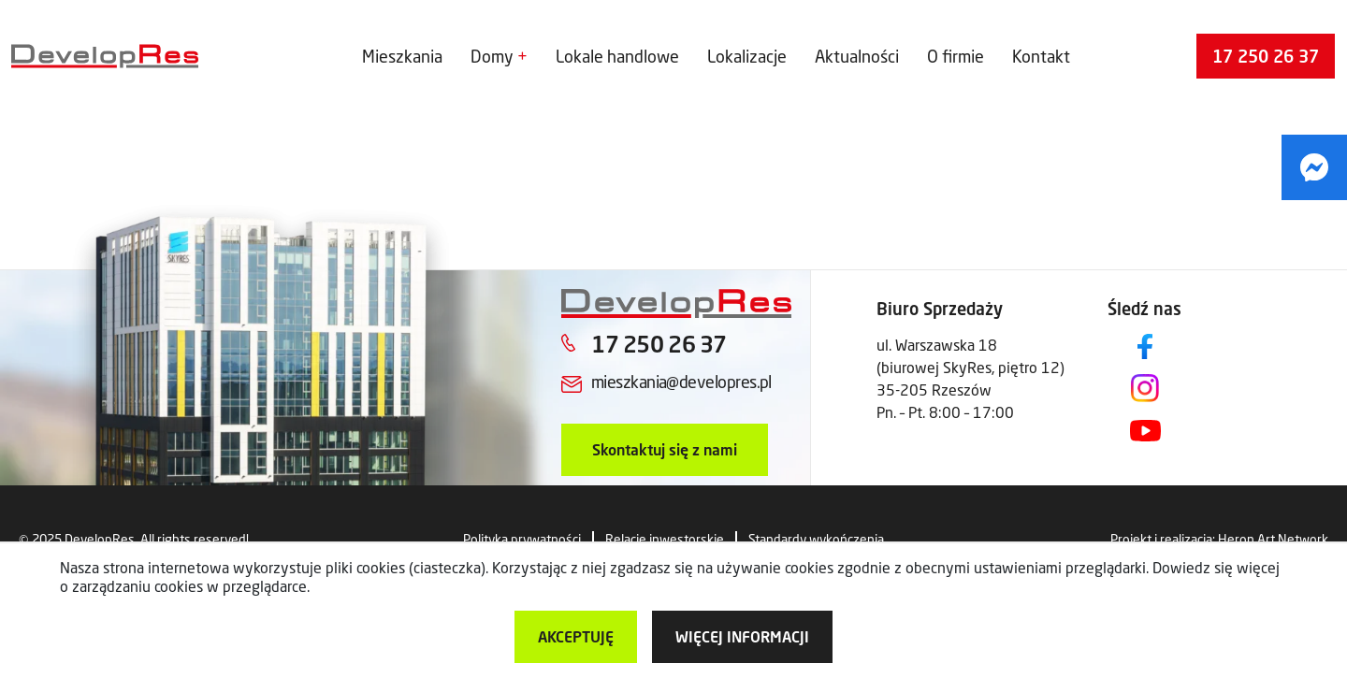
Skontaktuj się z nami (664, 449)
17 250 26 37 (1265, 56)
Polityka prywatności (522, 539)
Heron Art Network (1273, 539)
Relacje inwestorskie (664, 539)
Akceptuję (576, 636)
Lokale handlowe (617, 56)
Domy (492, 56)
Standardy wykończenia (816, 539)
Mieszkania (402, 56)
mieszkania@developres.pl (681, 381)
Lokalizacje (747, 56)
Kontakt (1041, 56)
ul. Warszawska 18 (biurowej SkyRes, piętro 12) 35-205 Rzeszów (970, 367)
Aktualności (857, 56)
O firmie (955, 56)
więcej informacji (742, 636)
